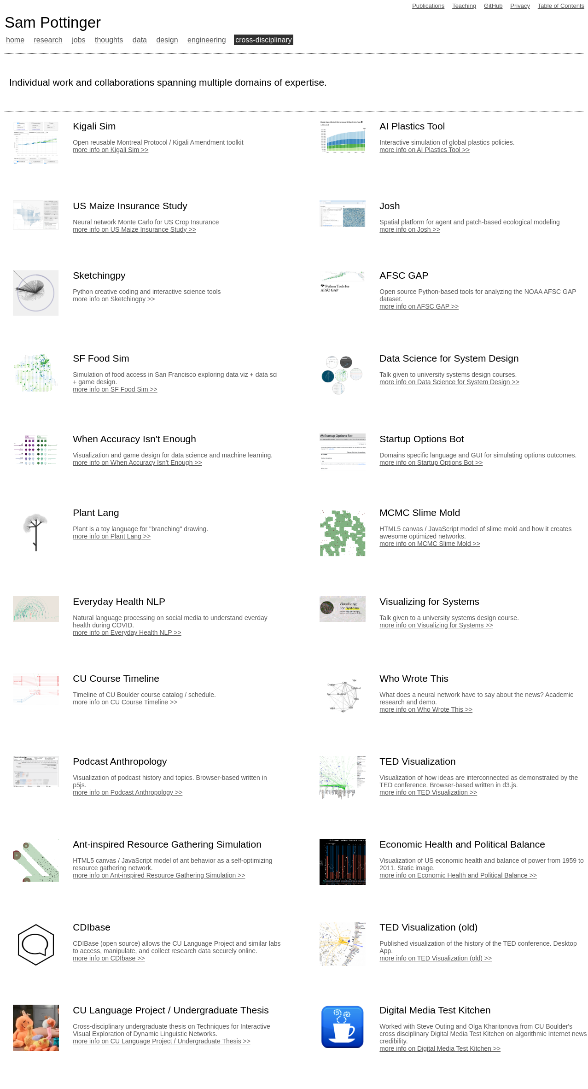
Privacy (520, 5)
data (140, 40)
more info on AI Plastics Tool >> (424, 149)
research (48, 40)
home (15, 40)
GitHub (493, 5)
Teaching (464, 5)
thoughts (109, 40)
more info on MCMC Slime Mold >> (429, 543)
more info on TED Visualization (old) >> (435, 958)
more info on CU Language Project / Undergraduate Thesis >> (161, 1041)
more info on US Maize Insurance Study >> (134, 229)
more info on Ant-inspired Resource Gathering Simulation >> (159, 875)
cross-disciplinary (263, 40)
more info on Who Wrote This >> (425, 709)
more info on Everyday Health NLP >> (127, 632)
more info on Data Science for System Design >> (449, 382)
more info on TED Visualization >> (428, 792)
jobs (78, 40)
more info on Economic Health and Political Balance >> (458, 875)
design (167, 40)
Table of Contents (561, 5)
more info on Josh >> (409, 229)
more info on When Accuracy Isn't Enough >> (137, 462)
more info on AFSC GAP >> (419, 306)
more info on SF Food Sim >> (115, 389)
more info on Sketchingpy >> (114, 299)
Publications (428, 5)
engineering (206, 40)
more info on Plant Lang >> (112, 536)
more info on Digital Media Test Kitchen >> (440, 1048)
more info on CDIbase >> (109, 958)
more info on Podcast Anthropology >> (127, 792)
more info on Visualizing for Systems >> (436, 625)
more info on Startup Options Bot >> (431, 462)
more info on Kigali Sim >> (110, 149)
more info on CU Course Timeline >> (125, 702)
